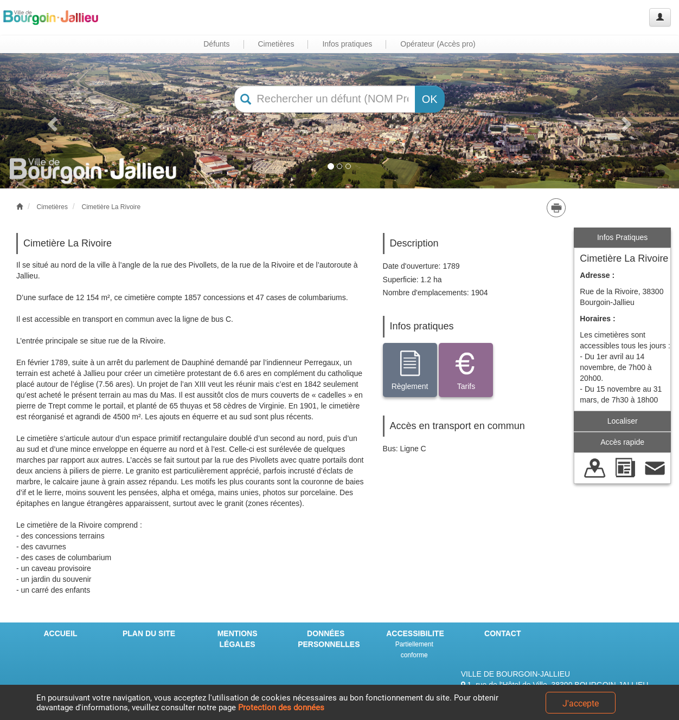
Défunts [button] (216, 44)
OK (430, 99)
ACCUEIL (60, 633)
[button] (51, 121)
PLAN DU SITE (149, 633)
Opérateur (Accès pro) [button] (438, 44)
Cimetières (52, 207)
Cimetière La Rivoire (110, 207)
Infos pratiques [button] (347, 44)
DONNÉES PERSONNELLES (329, 638)
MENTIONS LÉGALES (237, 638)
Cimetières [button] (276, 44)
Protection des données (281, 707)
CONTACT (502, 633)
